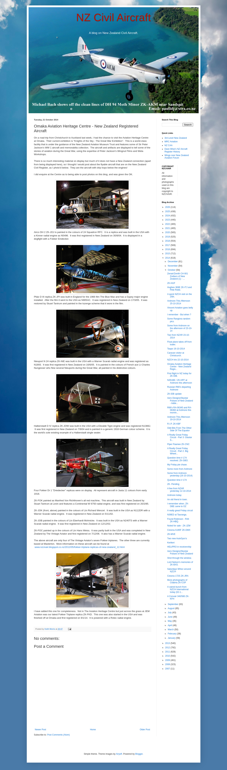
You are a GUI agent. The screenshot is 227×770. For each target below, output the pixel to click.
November (173, 266)
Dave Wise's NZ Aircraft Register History (176, 150)
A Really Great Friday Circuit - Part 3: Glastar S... (179, 437)
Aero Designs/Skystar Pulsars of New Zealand (180, 552)
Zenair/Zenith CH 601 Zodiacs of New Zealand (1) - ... (177, 276)
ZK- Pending (173, 484)
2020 (168, 232)
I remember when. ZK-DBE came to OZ (178, 504)
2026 (168, 207)
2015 (168, 253)
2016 (168, 249)
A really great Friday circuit (180, 510)
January (172, 638)
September (173, 604)
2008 (168, 664)
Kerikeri (171, 542)
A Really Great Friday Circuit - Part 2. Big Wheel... (177, 451)
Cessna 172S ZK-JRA (177, 576)
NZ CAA (169, 145)
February (172, 633)
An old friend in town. (177, 499)
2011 (168, 651)
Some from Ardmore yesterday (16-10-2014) (179, 474)
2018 (168, 241)
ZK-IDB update (174, 394)
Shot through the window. (179, 558)
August (171, 608)
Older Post (145, 729)
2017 (168, 245)
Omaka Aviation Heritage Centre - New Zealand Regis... (179, 367)
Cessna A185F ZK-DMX (178, 530)
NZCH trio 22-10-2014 (177, 359)
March (171, 629)
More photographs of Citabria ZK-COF (177, 581)
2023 (168, 220)
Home (93, 729)
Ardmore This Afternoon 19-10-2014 (178, 418)
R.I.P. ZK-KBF (174, 424)
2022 (168, 224)
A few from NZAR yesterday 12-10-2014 (179, 489)
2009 (168, 660)
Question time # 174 (176, 480)
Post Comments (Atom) (58, 735)
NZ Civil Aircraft (113, 17)
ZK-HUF (171, 283)
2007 (168, 668)
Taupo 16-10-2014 (176, 348)
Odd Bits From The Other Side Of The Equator (179, 429)
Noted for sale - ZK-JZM (178, 525)
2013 (168, 643)
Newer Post (40, 729)
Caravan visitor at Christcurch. (175, 354)
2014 (168, 258)
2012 (168, 647)
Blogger (139, 754)
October (172, 270)
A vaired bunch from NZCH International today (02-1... (177, 589)
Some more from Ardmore (179, 469)
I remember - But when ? (179, 314)
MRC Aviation (171, 141)
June (170, 617)
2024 (168, 215)
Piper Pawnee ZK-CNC (178, 444)
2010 (168, 656)
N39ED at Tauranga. (177, 514)
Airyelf (119, 754)
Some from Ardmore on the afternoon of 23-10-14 (179, 328)
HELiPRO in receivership (179, 547)
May (170, 621)
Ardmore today (174, 495)
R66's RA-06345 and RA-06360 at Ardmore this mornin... (179, 410)
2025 (168, 211)
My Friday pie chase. (177, 464)
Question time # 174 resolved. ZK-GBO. (177, 459)
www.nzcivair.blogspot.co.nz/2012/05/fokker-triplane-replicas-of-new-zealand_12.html (80, 547)
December (173, 261)
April (170, 625)
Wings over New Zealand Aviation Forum (177, 156)
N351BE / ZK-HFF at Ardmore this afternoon (179, 381)
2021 (168, 228)
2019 (168, 236)
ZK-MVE (171, 534)
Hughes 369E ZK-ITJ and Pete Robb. (179, 288)
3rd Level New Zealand (176, 138)
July (170, 612)
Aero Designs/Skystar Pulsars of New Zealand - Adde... (180, 401)
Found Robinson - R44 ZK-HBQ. (178, 520)
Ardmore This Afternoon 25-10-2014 (178, 302)
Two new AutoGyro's (177, 538)
